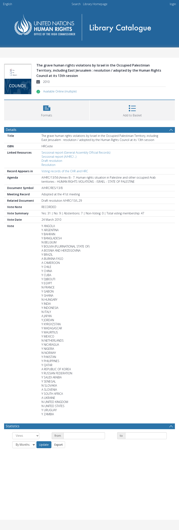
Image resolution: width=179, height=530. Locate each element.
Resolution (48, 165)
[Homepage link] (89, 26)
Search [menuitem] (76, 4)
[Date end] (146, 435)
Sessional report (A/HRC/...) (59, 157)
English (7, 4)
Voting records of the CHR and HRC (65, 171)
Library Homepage (95, 4)
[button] (60, 91)
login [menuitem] (173, 4)
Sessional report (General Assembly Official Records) (76, 152)
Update (44, 445)
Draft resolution (52, 161)
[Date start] (84, 435)
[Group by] (25, 435)
